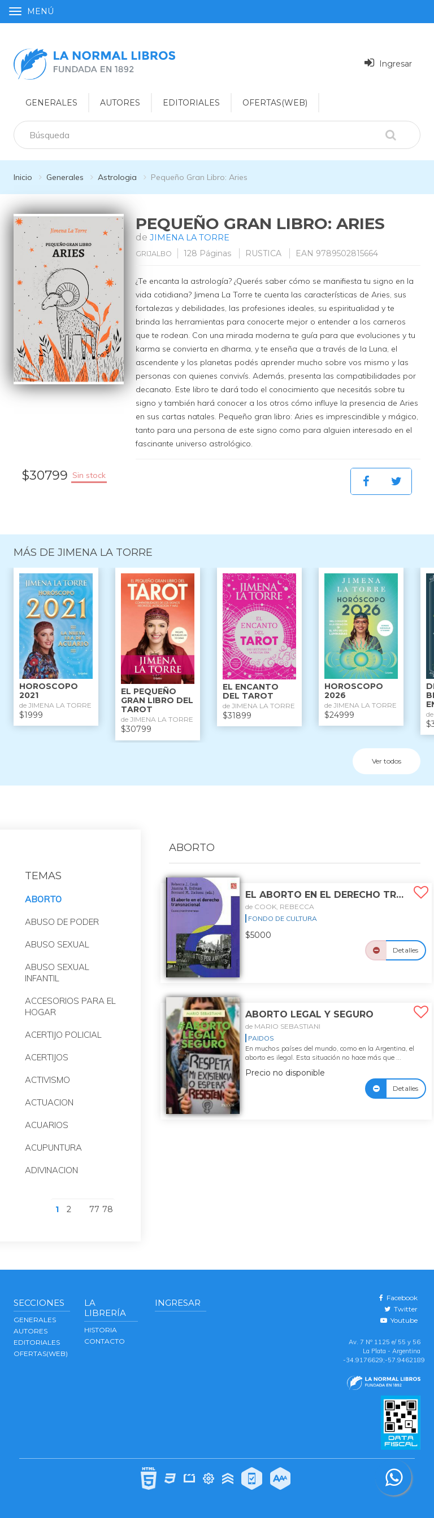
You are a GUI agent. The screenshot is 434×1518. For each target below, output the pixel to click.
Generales (65, 177)
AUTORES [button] (120, 103)
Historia (100, 1330)
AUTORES (30, 1331)
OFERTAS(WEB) (274, 103)
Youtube (399, 1320)
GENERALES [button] (51, 103)
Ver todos (386, 760)
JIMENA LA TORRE (192, 237)
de (279, 906)
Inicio (23, 177)
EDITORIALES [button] (191, 103)
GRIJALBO (157, 253)
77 (94, 1209)
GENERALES (35, 1319)
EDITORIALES (37, 1342)
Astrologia (117, 177)
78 (107, 1209)
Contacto (104, 1341)
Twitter (401, 1309)
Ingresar (388, 63)
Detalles (405, 950)
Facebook (398, 1297)
